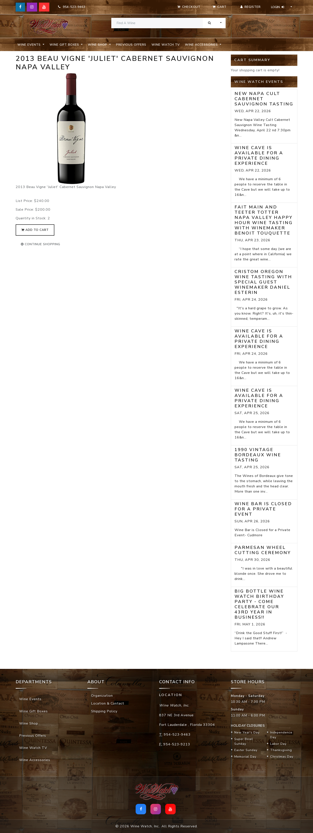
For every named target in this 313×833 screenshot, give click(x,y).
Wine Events (30, 699)
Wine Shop (28, 723)
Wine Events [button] (29, 45)
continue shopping (40, 244)
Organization (102, 695)
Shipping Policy (104, 711)
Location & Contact (107, 703)
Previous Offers (131, 45)
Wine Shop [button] (98, 45)
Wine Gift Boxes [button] (65, 45)
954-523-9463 (71, 7)
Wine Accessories (34, 760)
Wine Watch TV (166, 45)
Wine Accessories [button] (202, 45)
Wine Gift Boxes (33, 711)
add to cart (35, 230)
